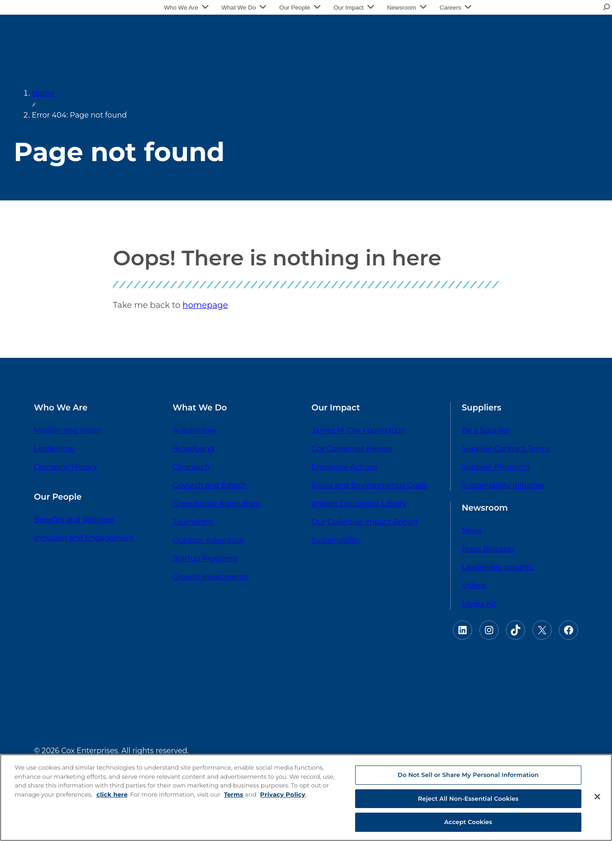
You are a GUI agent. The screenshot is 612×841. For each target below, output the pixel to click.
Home (43, 93)
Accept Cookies (468, 821)
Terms (233, 794)
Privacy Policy (282, 794)
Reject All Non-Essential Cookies (468, 798)
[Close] (597, 797)
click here (112, 794)
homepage (205, 305)
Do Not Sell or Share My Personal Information (468, 774)
